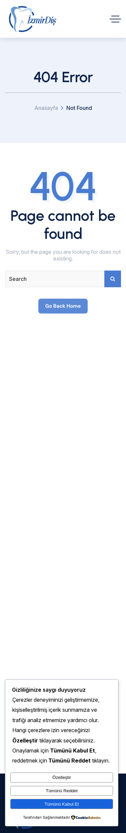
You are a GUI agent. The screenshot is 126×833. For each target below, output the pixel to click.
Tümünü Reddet (62, 790)
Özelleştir (61, 777)
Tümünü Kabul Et (62, 804)
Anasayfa (46, 108)
